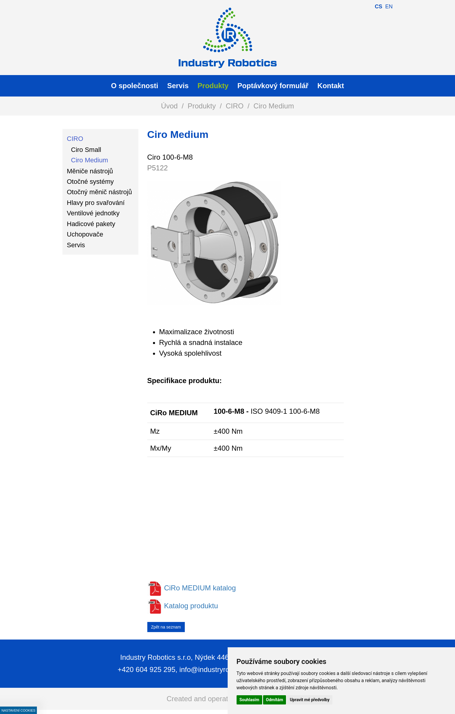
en (389, 7)
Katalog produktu (191, 606)
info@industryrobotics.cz (218, 669)
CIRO (235, 106)
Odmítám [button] (274, 699)
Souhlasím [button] (249, 699)
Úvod (169, 106)
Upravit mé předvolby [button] (309, 699)
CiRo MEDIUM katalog (200, 588)
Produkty (201, 106)
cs (378, 7)
